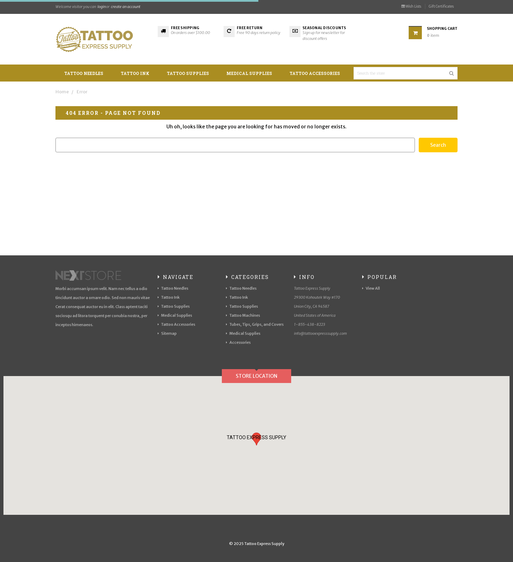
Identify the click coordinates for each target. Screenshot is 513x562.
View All (373, 288)
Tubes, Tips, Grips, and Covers (256, 324)
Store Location (256, 376)
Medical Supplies (249, 73)
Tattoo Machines (244, 315)
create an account (125, 6)
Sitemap (169, 333)
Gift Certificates (441, 6)
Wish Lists (411, 6)
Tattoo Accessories (314, 73)
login (101, 6)
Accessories (240, 342)
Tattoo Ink (135, 73)
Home (62, 92)
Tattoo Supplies (188, 73)
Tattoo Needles (83, 73)
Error (82, 92)
